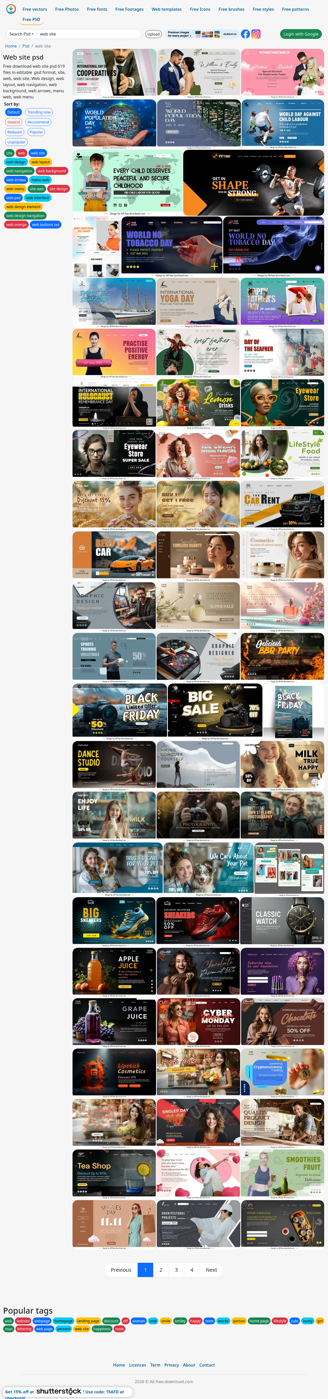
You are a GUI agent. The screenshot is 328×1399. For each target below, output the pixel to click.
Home (11, 46)
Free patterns (295, 9)
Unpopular (16, 142)
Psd (25, 46)
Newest (13, 122)
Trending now (38, 112)
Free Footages (129, 9)
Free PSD (31, 19)
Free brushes (231, 9)
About (189, 1365)
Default (13, 112)
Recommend (38, 122)
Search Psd (19, 34)
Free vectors (35, 9)
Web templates (167, 9)
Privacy (172, 1365)
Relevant (14, 132)
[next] (212, 1270)
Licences (137, 1365)
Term (155, 1365)
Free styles (263, 9)
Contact (207, 1365)
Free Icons (200, 9)
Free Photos (67, 9)
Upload (154, 34)
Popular (36, 132)
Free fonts (97, 9)
